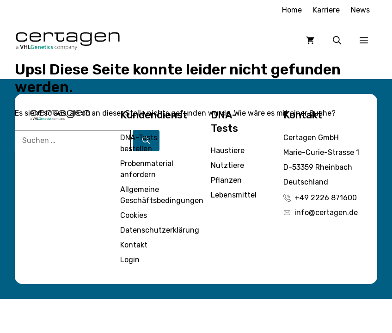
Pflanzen (226, 180)
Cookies (133, 215)
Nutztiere (227, 165)
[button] (337, 40)
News (360, 10)
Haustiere (228, 150)
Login (130, 259)
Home (292, 10)
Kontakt (133, 244)
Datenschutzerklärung (159, 230)
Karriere (326, 10)
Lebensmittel (234, 195)
